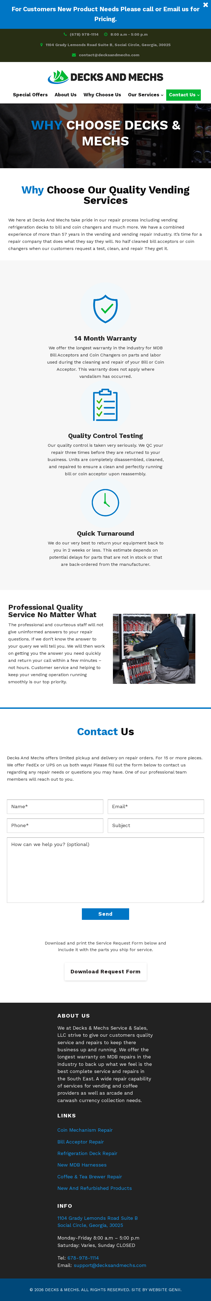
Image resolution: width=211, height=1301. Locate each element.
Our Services (143, 94)
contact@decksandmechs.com (109, 55)
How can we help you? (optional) (105, 870)
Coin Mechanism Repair (85, 1130)
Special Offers (30, 94)
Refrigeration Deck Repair (87, 1153)
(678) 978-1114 (84, 34)
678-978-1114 (83, 1258)
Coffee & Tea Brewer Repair (89, 1176)
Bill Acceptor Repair (80, 1142)
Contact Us (182, 94)
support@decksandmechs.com (110, 1265)
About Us (66, 94)
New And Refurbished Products (94, 1188)
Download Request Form (106, 971)
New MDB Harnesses (82, 1165)
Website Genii (165, 1289)
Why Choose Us (102, 94)
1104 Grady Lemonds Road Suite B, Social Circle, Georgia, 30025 (108, 45)
